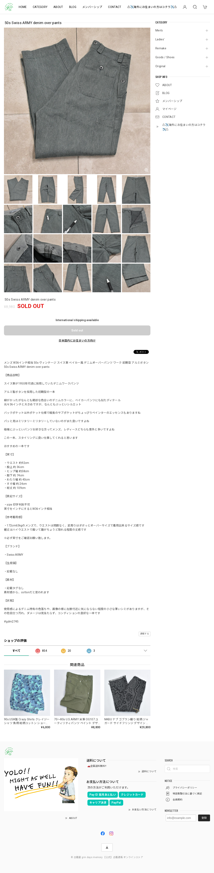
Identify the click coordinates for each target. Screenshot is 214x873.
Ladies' (160, 39)
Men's (159, 30)
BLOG (72, 7)
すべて (16, 650)
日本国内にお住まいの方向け (77, 340)
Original (160, 66)
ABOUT (58, 7)
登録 (204, 817)
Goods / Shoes (164, 57)
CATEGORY (40, 7)
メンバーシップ (92, 7)
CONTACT (114, 7)
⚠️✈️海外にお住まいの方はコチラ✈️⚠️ (152, 7)
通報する (144, 633)
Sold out (77, 330)
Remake (160, 48)
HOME (23, 7)
